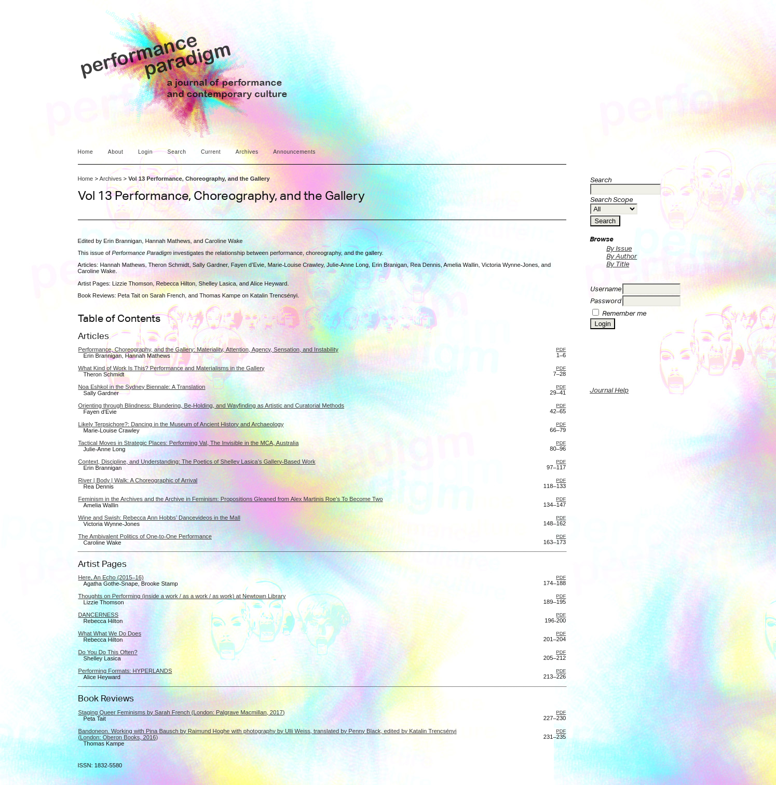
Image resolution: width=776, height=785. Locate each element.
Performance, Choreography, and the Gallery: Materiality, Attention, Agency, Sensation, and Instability (208, 349)
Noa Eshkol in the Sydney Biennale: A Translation (142, 387)
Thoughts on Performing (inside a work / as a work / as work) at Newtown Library (182, 596)
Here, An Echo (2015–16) (111, 577)
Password (605, 301)
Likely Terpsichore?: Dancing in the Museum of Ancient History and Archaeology (181, 424)
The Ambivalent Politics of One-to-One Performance (145, 536)
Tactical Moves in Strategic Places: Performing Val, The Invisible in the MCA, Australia (188, 443)
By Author (621, 256)
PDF (561, 349)
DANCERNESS (98, 615)
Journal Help (609, 390)
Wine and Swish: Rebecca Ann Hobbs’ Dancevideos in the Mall (159, 518)
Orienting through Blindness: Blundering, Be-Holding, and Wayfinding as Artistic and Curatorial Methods (211, 405)
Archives (247, 152)
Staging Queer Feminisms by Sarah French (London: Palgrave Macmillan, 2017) (181, 712)
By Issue (619, 248)
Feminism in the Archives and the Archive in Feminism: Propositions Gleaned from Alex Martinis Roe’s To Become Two (230, 499)
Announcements (294, 152)
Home (85, 152)
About (116, 152)
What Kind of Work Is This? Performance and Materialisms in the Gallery (171, 368)
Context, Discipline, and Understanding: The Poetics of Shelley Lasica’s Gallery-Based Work (197, 461)
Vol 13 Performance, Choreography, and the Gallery (199, 178)
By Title (617, 264)
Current (211, 152)
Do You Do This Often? (108, 652)
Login (145, 152)
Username (605, 289)
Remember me (624, 313)
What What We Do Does (110, 633)
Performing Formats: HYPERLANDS (125, 671)
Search (176, 152)
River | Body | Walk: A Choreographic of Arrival (138, 480)
